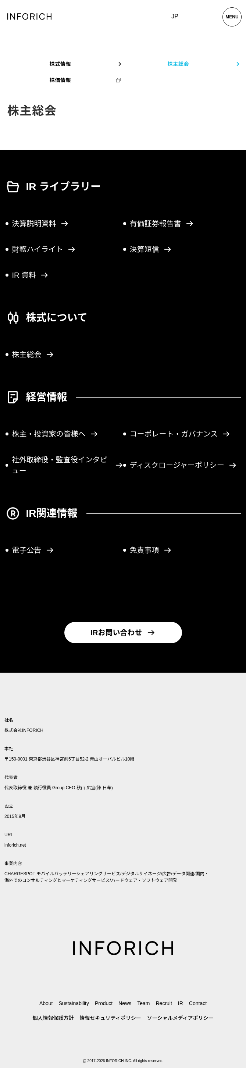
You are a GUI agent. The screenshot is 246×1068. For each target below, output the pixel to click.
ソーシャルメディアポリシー (180, 1018)
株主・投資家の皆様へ (55, 434)
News (124, 1003)
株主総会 (33, 354)
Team (143, 1003)
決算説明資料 (40, 223)
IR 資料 (30, 275)
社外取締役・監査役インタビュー (67, 465)
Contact (198, 1003)
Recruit (164, 1003)
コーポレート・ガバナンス (180, 434)
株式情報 (60, 64)
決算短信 (151, 249)
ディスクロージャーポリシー (183, 465)
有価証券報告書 (162, 223)
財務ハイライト (44, 249)
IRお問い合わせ (123, 632)
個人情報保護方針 (53, 1018)
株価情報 (60, 80)
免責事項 (151, 550)
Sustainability (73, 1003)
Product (104, 1003)
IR (180, 1003)
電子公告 (33, 550)
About (46, 1003)
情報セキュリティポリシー (110, 1018)
